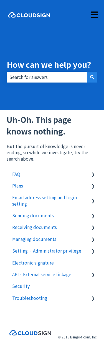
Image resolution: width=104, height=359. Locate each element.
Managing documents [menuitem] (34, 239)
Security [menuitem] (21, 286)
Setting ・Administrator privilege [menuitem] (46, 250)
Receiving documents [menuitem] (34, 227)
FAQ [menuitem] (16, 174)
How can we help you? (49, 64)
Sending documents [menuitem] (33, 215)
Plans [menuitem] (17, 185)
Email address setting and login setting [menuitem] (44, 200)
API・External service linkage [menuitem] (41, 274)
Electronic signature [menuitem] (33, 262)
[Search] (92, 77)
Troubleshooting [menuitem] (29, 298)
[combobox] (47, 77)
